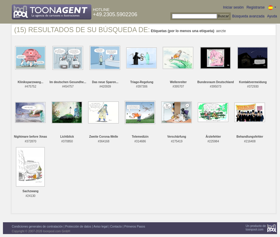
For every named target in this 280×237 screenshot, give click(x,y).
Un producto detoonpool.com (256, 227)
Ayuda (272, 16)
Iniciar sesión (233, 7)
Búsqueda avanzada (248, 16)
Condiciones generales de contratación (37, 226)
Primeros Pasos (134, 226)
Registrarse (255, 7)
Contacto (116, 226)
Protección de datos (78, 226)
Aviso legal (100, 226)
